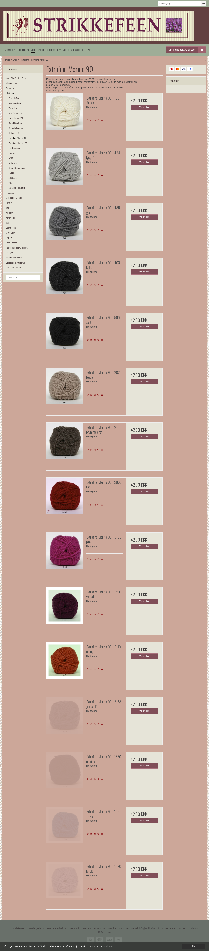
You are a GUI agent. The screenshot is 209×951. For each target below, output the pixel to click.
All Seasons (14, 178)
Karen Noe (10, 218)
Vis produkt (144, 107)
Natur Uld (13, 163)
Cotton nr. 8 (14, 133)
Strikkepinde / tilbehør (15, 263)
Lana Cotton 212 (16, 118)
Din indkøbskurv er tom (187, 50)
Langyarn (10, 253)
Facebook (104, 932)
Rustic (11, 173)
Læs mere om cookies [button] (100, 946)
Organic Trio (14, 98)
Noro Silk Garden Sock (16, 78)
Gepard (9, 238)
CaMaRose (11, 228)
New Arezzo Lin (16, 113)
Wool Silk (13, 108)
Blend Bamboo (15, 123)
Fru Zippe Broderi (13, 268)
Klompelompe (12, 83)
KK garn (9, 213)
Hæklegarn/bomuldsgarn (17, 248)
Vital (11, 183)
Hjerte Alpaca (15, 148)
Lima (11, 158)
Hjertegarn (10, 93)
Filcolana (10, 193)
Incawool (12, 153)
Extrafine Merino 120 (18, 143)
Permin (9, 203)
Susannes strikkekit (14, 258)
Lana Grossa (11, 243)
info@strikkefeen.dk (149, 928)
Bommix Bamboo (16, 128)
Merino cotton (15, 103)
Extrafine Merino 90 (17, 138)
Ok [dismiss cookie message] (193, 946)
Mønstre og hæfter (17, 188)
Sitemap (195, 928)
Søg (203, 3)
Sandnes (10, 88)
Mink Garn (10, 233)
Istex (8, 208)
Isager (8, 223)
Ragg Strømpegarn (17, 168)
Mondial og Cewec (14, 198)
